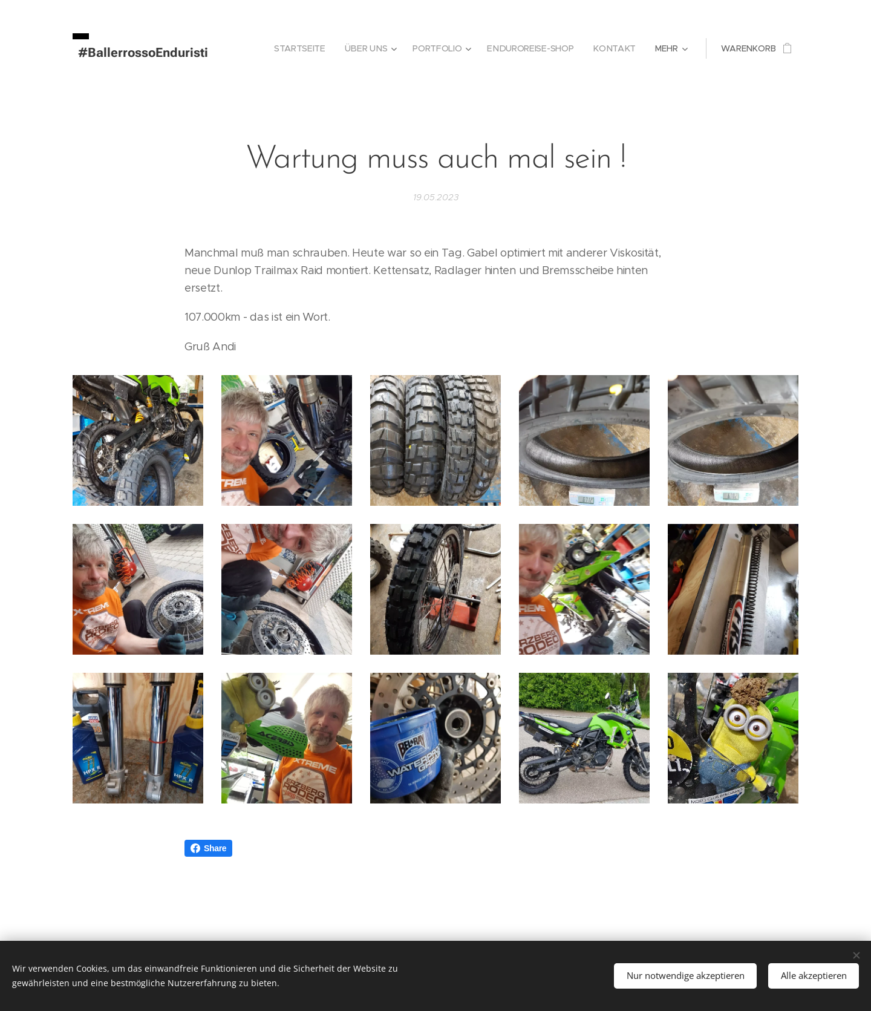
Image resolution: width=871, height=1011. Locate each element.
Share (208, 848)
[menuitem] (303, 48)
